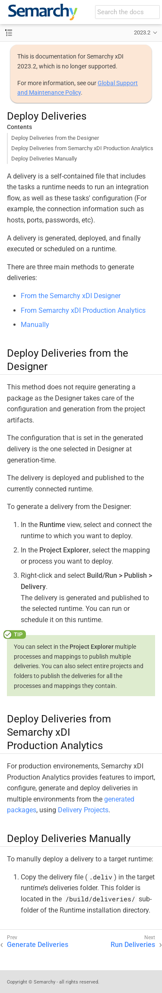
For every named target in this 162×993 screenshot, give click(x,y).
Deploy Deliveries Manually (44, 158)
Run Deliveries (133, 945)
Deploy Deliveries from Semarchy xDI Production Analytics (82, 148)
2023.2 (142, 32)
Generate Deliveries (37, 945)
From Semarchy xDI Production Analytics (83, 310)
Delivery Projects (83, 810)
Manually (35, 325)
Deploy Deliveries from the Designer (55, 138)
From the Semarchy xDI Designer (71, 296)
